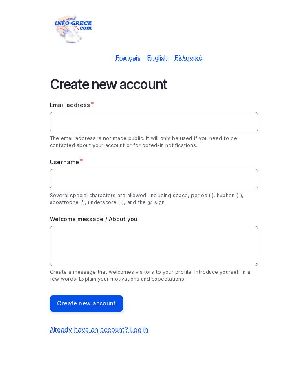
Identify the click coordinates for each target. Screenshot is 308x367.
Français (128, 58)
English (157, 58)
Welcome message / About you (94, 218)
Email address (70, 104)
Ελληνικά (188, 58)
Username (64, 161)
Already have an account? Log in (99, 329)
